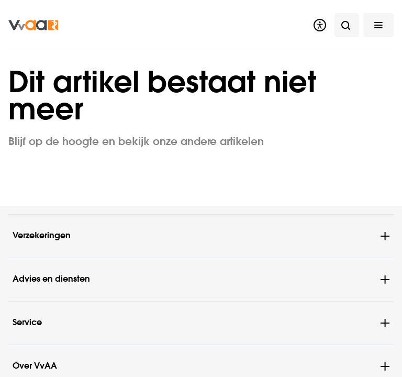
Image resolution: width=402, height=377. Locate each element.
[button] (378, 25)
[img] (33, 24)
